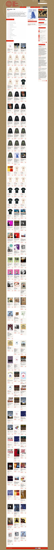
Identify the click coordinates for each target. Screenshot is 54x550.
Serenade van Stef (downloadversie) (10, 240)
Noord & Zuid (9, 496)
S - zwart (15, 194)
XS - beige (15, 172)
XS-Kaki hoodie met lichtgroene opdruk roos (16, 136)
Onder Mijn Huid (11, 25)
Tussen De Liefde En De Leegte (16, 538)
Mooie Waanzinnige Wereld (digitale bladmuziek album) (10, 334)
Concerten (32, 7)
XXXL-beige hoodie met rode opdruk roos (10, 87)
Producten (28, 7)
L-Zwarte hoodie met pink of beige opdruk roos (16, 123)
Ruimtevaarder (16, 469)
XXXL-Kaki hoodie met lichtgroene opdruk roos (10, 99)
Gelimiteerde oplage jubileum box (16, 318)
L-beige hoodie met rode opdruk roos (10, 74)
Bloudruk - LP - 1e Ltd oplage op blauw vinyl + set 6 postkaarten (16, 160)
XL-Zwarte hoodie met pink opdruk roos (23, 123)
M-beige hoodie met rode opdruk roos (23, 62)
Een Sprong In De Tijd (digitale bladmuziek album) (23, 291)
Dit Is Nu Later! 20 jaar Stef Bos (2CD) (23, 392)
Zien (14, 496)
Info (39, 7)
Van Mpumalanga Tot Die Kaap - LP (23, 240)
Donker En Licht (10, 482)
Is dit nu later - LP (10, 317)
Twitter (39, 548)
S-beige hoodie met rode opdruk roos (16, 62)
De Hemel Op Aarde (12, 29)
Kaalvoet (15, 330)
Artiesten (24, 7)
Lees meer (40, 25)
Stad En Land (9, 510)
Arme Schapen (11, 30)
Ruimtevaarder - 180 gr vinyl (16, 50)
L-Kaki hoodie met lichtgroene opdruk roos (16, 148)
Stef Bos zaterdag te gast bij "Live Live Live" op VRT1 (43, 69)
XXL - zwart (9, 215)
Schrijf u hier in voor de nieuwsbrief (42, 20)
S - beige (22, 172)
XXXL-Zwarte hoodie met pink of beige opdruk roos (16, 99)
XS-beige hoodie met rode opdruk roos (10, 62)
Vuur (21, 524)
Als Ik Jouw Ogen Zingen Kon (13, 35)
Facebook (36, 548)
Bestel (12, 52)
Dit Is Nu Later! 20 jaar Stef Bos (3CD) (10, 404)
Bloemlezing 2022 (10, 227)
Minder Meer (9, 391)
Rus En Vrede (11, 38)
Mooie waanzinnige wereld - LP (22, 331)
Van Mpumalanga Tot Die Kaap (16, 482)
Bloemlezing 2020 (16, 239)
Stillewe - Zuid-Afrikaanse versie (23, 418)
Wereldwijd (15, 288)
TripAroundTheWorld (13, 4)
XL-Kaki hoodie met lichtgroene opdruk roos (23, 148)
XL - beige (15, 183)
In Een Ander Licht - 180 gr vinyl (23, 50)
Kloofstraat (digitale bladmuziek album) (15, 366)
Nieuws (36, 7)
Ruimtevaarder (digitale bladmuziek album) (23, 350)
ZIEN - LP (9, 172)
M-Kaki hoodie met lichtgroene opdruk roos (10, 148)
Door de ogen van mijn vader (23, 159)
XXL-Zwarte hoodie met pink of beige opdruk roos (10, 136)
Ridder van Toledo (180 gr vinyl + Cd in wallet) (16, 277)
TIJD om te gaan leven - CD (16, 264)
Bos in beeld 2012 (10, 380)
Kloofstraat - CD (16, 417)
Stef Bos (8, 10)
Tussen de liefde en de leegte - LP (23, 251)
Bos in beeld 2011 (23, 380)
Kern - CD (9, 288)
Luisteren (45, 7)
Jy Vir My (15, 431)
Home (21, 7)
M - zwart (22, 194)
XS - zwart (9, 194)
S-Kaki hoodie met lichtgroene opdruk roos (23, 136)
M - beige (9, 183)
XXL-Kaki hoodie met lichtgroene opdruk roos (10, 160)
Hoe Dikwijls (11, 33)
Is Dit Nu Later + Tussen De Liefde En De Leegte (10, 541)
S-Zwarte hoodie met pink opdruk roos (23, 111)
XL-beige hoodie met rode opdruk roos (16, 74)
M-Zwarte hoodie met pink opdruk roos (10, 123)
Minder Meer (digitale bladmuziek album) (16, 350)
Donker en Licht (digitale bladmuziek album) (10, 366)
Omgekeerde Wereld (12, 34)
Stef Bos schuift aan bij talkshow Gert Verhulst (42, 57)
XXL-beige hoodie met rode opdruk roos (23, 74)
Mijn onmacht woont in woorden (23, 306)
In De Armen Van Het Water (13, 23)
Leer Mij (11, 28)
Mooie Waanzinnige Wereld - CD (9, 348)
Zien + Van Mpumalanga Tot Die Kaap (23, 485)
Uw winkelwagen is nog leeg (43, 1)
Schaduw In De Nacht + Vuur (10, 527)
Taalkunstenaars (10, 253)
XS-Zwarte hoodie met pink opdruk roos (16, 111)
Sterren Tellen (11, 24)
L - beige (22, 183)
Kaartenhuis (9, 110)
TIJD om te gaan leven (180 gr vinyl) (10, 265)
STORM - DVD (9, 444)
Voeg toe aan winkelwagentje (32, 21)
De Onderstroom (23, 510)
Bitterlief (22, 215)
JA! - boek (22, 455)
